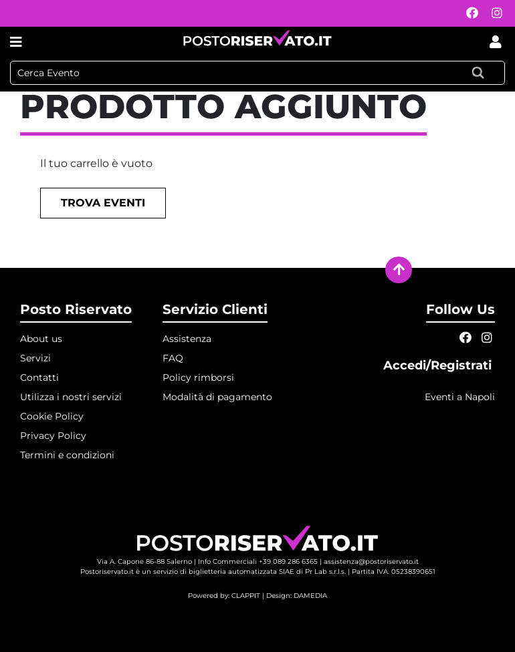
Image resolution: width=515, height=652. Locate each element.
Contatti (39, 377)
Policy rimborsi (198, 377)
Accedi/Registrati (439, 365)
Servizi (35, 358)
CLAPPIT (245, 595)
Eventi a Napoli (460, 397)
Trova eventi (103, 202)
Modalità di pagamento (217, 397)
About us (41, 339)
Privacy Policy (53, 436)
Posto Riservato (76, 309)
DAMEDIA (310, 595)
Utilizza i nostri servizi (71, 397)
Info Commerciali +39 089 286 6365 (258, 561)
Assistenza (187, 339)
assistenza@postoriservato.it (371, 561)
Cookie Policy (52, 416)
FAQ (173, 358)
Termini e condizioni (67, 455)
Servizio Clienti (215, 309)
